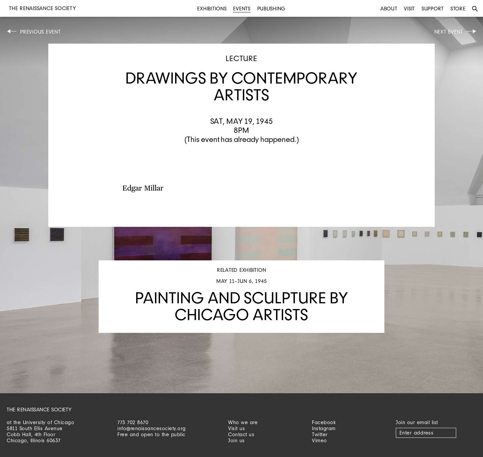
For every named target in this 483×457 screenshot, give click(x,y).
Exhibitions (211, 8)
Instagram (324, 428)
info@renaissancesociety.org (151, 428)
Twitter (320, 434)
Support (433, 8)
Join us (236, 440)
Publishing (271, 8)
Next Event (448, 32)
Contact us (241, 434)
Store (458, 8)
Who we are (243, 422)
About (388, 8)
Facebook (324, 422)
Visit (409, 8)
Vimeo (319, 440)
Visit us (236, 428)
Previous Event (40, 32)
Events (242, 8)
